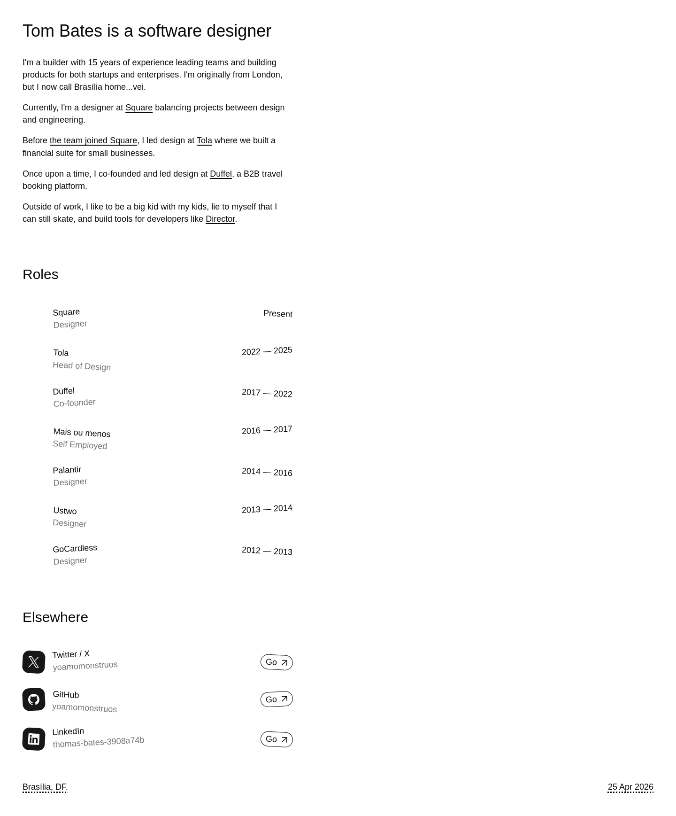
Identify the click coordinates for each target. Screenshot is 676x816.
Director (220, 219)
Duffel (221, 174)
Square (139, 107)
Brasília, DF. (45, 787)
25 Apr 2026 (630, 787)
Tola (204, 140)
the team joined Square (93, 140)
